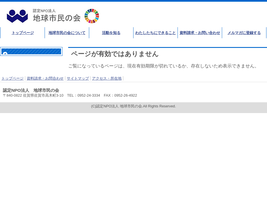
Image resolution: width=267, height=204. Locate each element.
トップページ (23, 33)
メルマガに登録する (244, 33)
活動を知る (111, 33)
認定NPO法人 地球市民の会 (54, 15)
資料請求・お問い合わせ (200, 33)
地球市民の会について (67, 33)
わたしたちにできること (155, 33)
